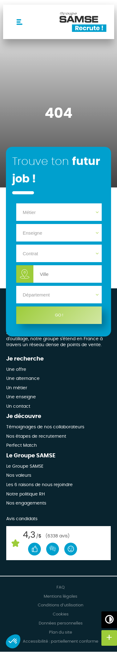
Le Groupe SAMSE (31, 456)
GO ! (59, 315)
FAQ (60, 587)
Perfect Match (21, 445)
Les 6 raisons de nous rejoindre (39, 485)
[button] (13, 641)
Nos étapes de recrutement (36, 436)
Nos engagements (26, 503)
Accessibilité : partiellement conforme (60, 642)
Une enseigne (21, 397)
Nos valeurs (18, 475)
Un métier (16, 388)
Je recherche (25, 359)
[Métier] (59, 212)
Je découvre (23, 416)
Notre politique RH (25, 494)
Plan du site (60, 632)
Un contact (18, 406)
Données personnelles (61, 623)
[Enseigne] (59, 232)
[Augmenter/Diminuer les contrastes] (109, 619)
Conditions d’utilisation (60, 605)
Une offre (16, 369)
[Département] (59, 294)
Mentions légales (60, 597)
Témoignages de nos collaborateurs (45, 427)
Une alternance (23, 378)
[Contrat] (59, 253)
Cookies (61, 614)
